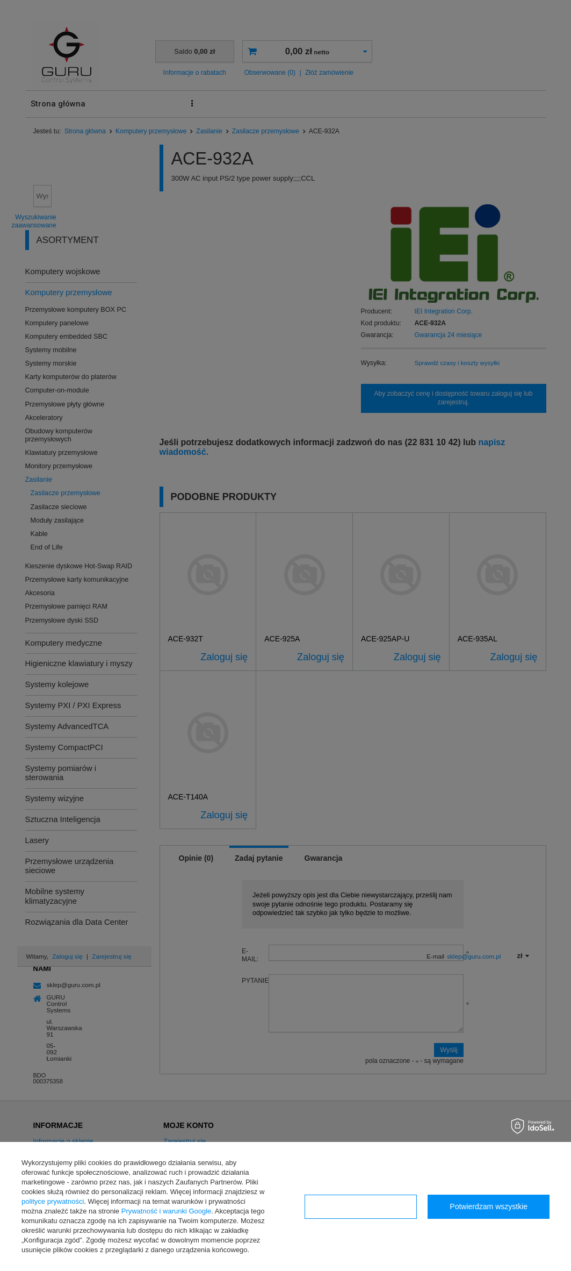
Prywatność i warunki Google (166, 1211)
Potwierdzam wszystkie (488, 1206)
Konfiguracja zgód (360, 1206)
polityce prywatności (52, 1201)
